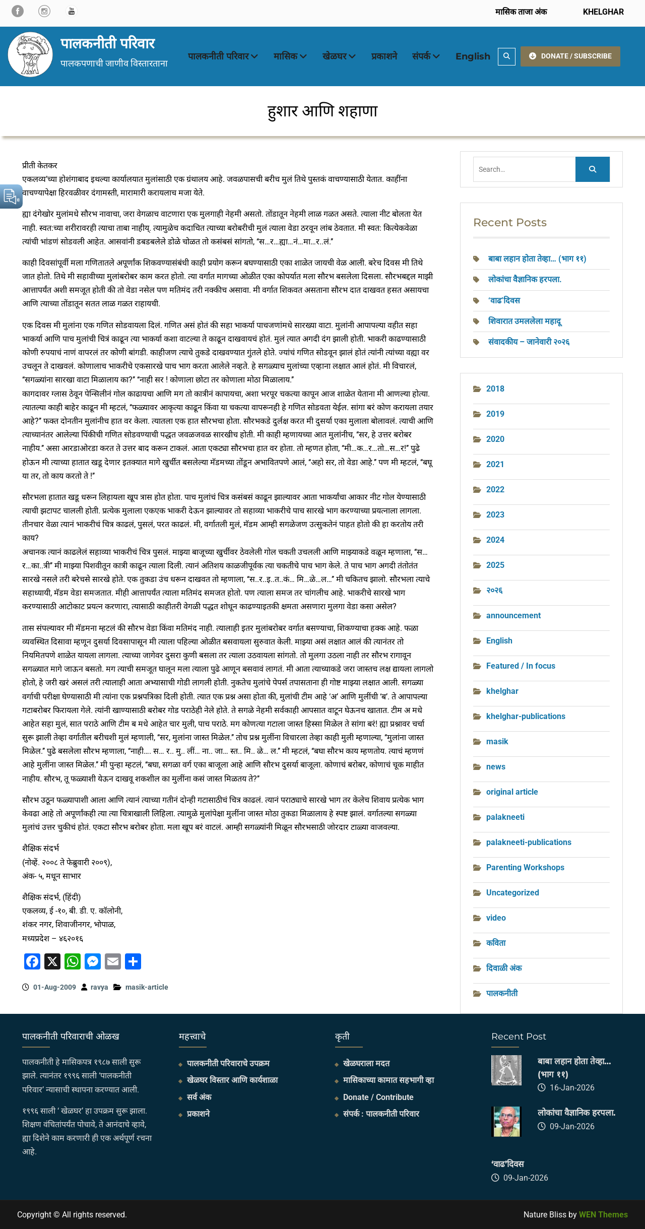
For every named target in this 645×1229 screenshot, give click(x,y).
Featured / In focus (520, 666)
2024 (495, 540)
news (495, 766)
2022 (495, 489)
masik (497, 741)
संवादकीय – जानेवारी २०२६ (528, 342)
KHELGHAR (602, 12)
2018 (495, 389)
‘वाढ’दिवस (505, 300)
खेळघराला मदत (366, 1063)
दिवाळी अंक (504, 968)
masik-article (146, 987)
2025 (495, 565)
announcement (513, 615)
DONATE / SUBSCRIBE (570, 56)
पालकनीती (502, 993)
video (496, 918)
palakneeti (505, 817)
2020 (495, 439)
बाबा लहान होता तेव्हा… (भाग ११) (537, 259)
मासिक (285, 56)
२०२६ (494, 590)
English (473, 56)
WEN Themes (603, 1214)
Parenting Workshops (525, 867)
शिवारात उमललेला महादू (524, 321)
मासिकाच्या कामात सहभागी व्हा (388, 1080)
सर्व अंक (199, 1097)
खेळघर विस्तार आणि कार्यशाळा (232, 1080)
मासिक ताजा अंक (521, 12)
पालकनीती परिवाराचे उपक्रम (228, 1063)
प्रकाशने (384, 56)
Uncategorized (512, 892)
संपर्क (421, 56)
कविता (495, 943)
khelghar (502, 691)
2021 (495, 464)
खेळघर (334, 56)
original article (512, 792)
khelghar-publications (525, 716)
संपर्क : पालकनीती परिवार (381, 1114)
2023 (495, 515)
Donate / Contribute (378, 1097)
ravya (99, 987)
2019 (495, 414)
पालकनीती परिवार (107, 43)
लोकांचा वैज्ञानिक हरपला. (525, 279)
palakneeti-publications (528, 842)
